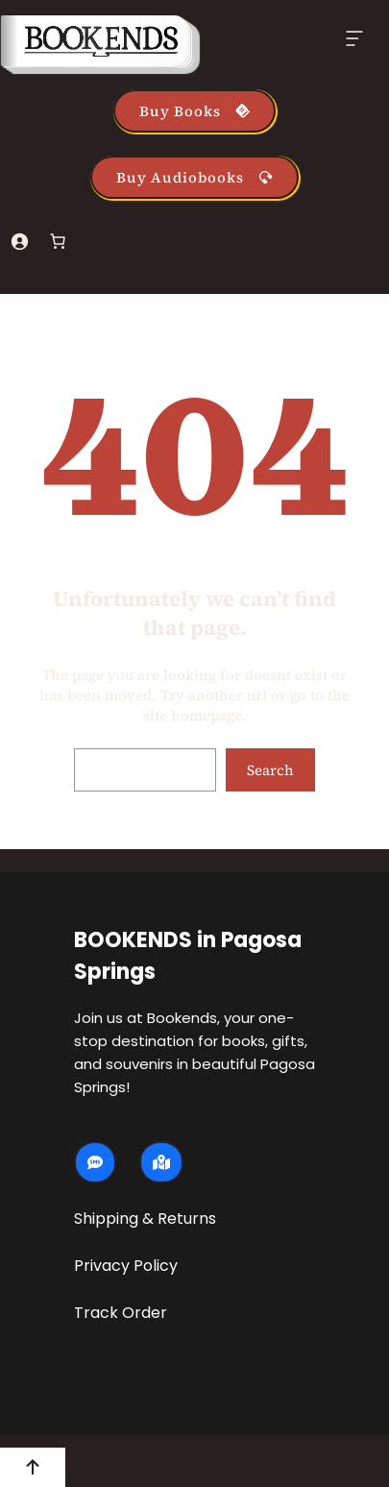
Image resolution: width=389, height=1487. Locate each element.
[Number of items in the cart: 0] (57, 241)
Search (270, 770)
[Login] (19, 241)
